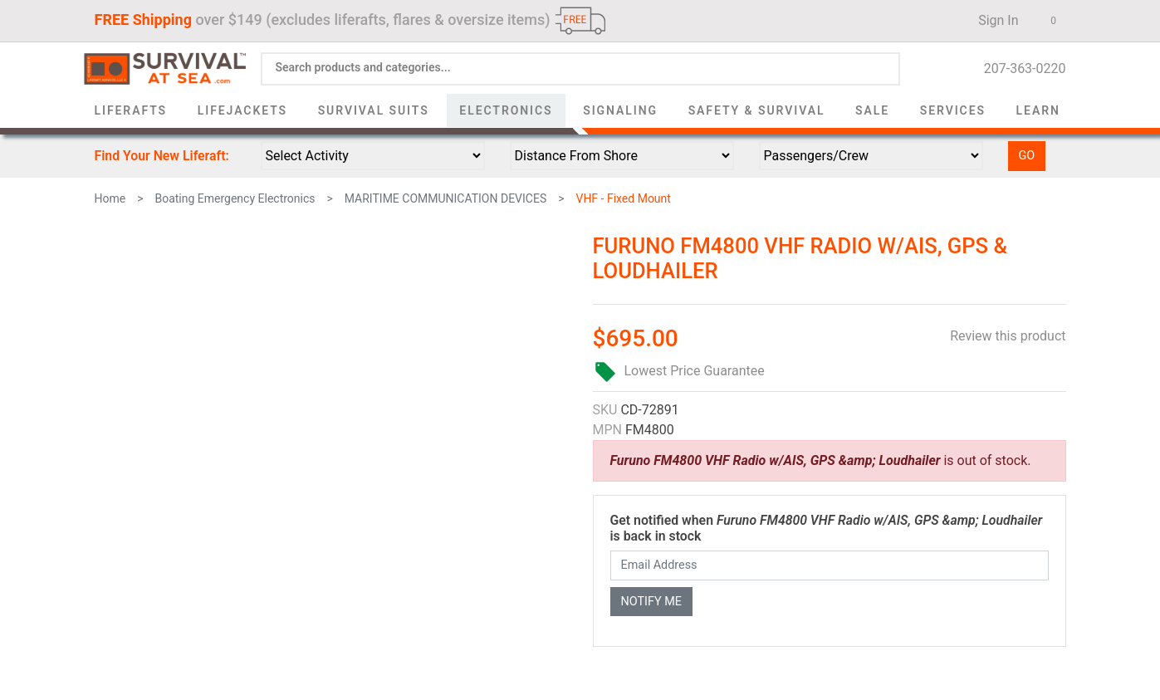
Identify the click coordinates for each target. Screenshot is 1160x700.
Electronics (505, 110)
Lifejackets (242, 110)
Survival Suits (373, 110)
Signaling (620, 110)
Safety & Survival (756, 110)
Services (953, 110)
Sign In (993, 20)
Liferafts (131, 110)
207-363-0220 (1020, 68)
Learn (1038, 110)
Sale (872, 110)
